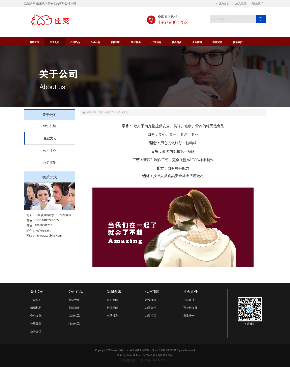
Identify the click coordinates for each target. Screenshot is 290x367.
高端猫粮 (74, 307)
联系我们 (257, 3)
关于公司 (111, 112)
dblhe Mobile (133, 355)
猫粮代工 (74, 323)
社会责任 (190, 292)
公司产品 (75, 292)
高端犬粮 (74, 299)
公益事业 (189, 299)
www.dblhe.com (120, 350)
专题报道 (112, 315)
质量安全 (189, 315)
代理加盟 (152, 292)
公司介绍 (35, 299)
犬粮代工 (74, 315)
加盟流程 (150, 315)
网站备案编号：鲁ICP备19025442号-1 (145, 360)
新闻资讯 (114, 292)
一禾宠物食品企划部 (151, 355)
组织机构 (49, 126)
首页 (100, 112)
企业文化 (50, 138)
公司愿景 (49, 163)
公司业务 (49, 150)
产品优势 (150, 299)
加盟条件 (150, 307)
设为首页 (224, 3)
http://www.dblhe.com (48, 235)
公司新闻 (112, 299)
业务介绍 (35, 331)
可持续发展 (190, 307)
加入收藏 (240, 3)
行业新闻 (112, 307)
